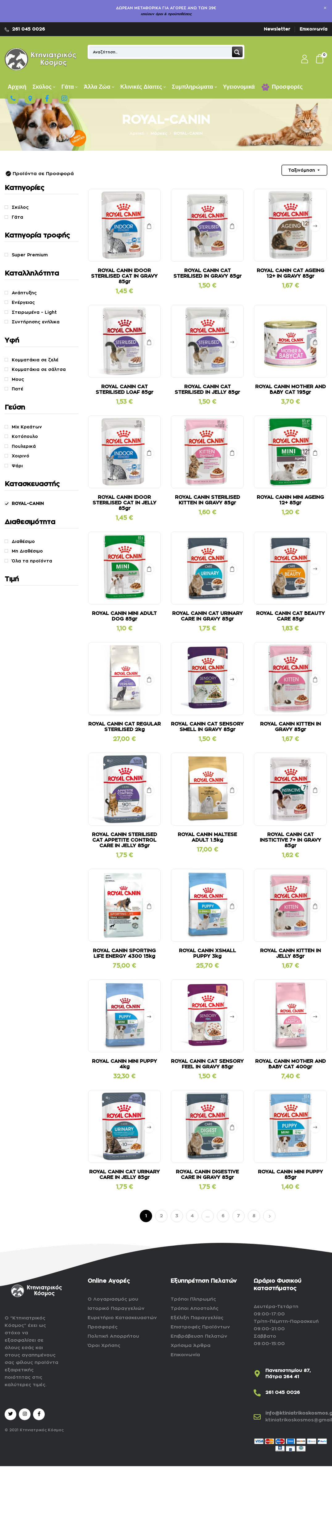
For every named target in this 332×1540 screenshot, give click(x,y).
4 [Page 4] (192, 1216)
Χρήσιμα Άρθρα (190, 1345)
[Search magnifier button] (237, 52)
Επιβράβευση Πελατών (199, 1336)
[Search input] (161, 51)
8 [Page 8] (253, 1216)
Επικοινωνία (313, 29)
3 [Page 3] (176, 1216)
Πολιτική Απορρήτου (113, 1336)
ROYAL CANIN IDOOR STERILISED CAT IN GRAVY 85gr (124, 276)
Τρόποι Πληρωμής (193, 1299)
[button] (320, 59)
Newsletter (277, 29)
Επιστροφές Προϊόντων (200, 1327)
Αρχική (137, 133)
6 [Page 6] (223, 1216)
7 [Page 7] (238, 1216)
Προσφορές (103, 1327)
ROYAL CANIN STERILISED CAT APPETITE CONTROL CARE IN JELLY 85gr (124, 840)
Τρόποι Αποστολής (194, 1308)
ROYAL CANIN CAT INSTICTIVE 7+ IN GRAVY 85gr (290, 840)
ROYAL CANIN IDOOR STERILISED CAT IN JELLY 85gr (124, 503)
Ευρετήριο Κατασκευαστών (122, 1317)
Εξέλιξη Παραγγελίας (197, 1317)
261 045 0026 (28, 29)
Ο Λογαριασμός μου (113, 1299)
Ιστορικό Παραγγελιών (116, 1308)
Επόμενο (269, 1216)
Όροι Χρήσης (104, 1345)
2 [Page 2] (161, 1216)
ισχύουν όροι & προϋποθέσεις (166, 14)
